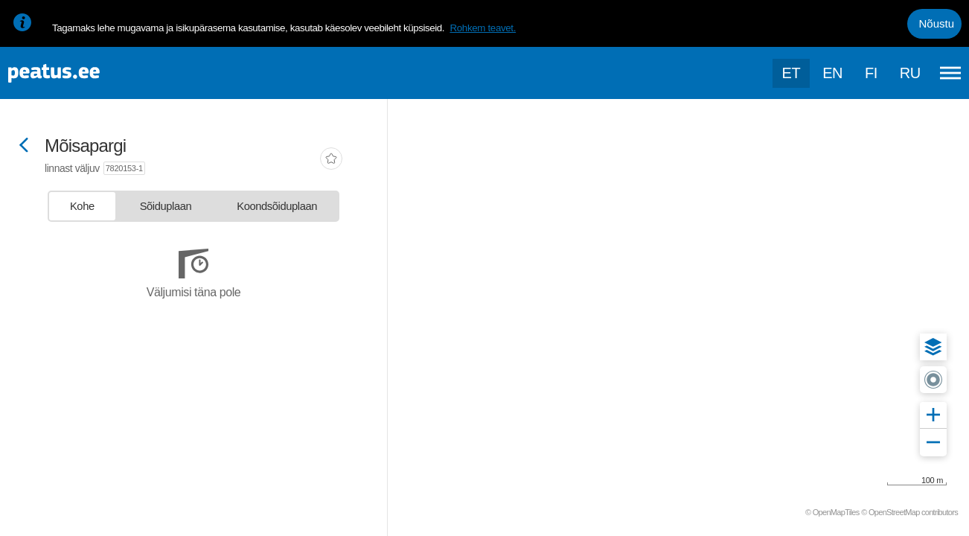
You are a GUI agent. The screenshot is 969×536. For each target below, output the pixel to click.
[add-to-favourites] (331, 160)
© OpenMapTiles (832, 512)
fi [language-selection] (871, 73)
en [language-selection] (832, 73)
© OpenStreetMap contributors (909, 512)
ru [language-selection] (910, 73)
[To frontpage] (85, 73)
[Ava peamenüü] (950, 73)
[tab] (82, 206)
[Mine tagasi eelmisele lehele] (23, 146)
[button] (933, 347)
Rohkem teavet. (483, 28)
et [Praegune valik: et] (791, 73)
